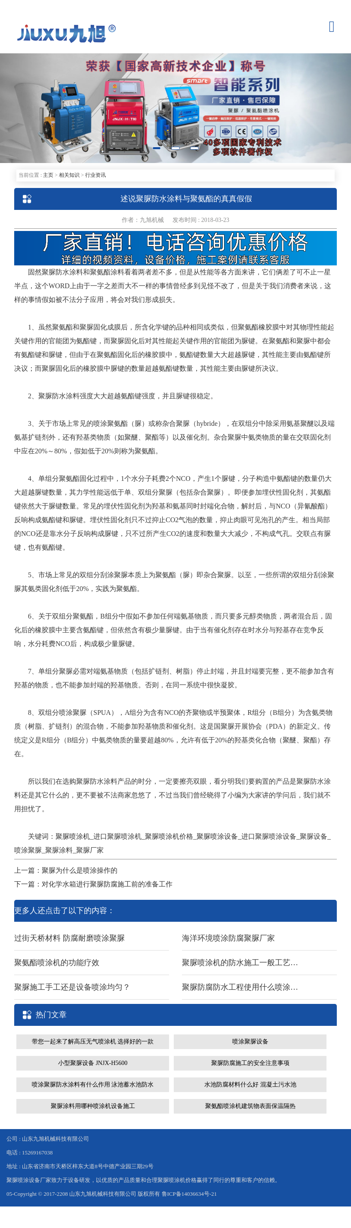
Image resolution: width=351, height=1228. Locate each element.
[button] (26, 108)
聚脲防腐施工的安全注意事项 (250, 1063)
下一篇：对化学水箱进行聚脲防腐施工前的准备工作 (93, 884)
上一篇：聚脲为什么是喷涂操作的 (65, 870)
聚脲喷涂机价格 (169, 836)
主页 (48, 175)
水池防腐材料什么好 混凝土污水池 (250, 1084)
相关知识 (69, 175)
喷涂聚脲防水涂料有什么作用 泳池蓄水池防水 (93, 1084)
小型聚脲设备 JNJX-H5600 (92, 1063)
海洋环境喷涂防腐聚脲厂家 (228, 938)
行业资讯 (95, 175)
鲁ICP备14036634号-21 (189, 1194)
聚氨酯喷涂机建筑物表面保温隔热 (250, 1106)
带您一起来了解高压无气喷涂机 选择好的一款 (93, 1041)
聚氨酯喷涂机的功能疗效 (56, 962)
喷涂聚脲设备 (250, 1041)
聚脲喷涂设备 (217, 836)
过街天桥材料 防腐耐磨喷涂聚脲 (69, 938)
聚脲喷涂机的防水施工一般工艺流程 (240, 962)
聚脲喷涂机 (72, 836)
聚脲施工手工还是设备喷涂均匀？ (72, 987)
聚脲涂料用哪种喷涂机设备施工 (93, 1106)
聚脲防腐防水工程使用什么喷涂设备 (240, 987)
